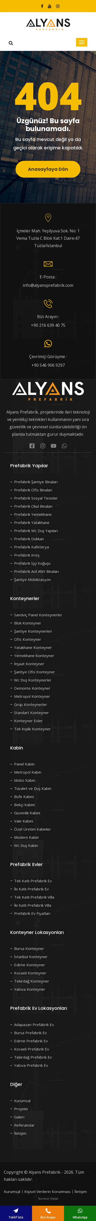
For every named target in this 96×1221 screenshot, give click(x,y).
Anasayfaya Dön (48, 169)
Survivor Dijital (48, 1198)
